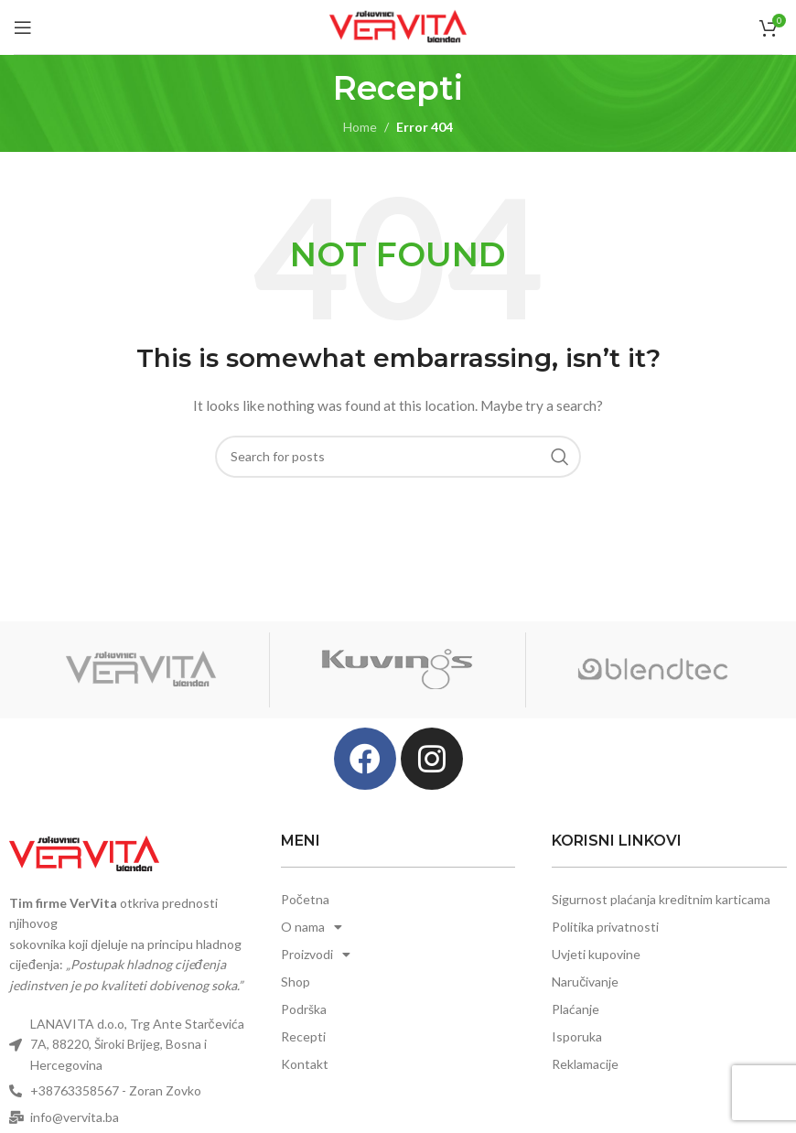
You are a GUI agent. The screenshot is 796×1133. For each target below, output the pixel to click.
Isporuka (577, 1036)
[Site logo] (398, 25)
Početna (305, 899)
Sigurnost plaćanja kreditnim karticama (661, 899)
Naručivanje (585, 981)
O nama (311, 927)
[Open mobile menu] (23, 27)
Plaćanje (575, 1009)
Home (360, 127)
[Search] (398, 457)
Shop (295, 981)
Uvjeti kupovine (596, 954)
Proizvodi (315, 954)
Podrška (304, 1009)
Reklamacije (585, 1064)
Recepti (303, 1036)
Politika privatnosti (605, 926)
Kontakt (304, 1064)
